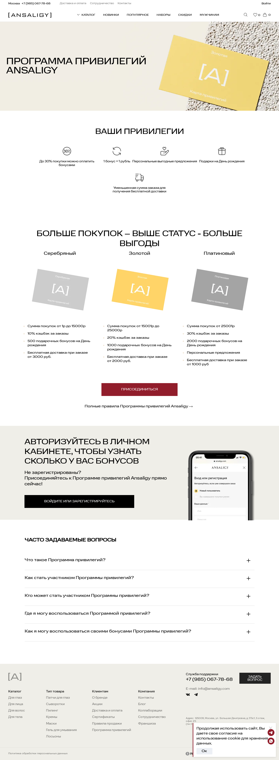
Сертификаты (103, 717)
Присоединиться (139, 389)
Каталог (14, 691)
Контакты (146, 697)
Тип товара (55, 691)
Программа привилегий (111, 730)
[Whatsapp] (271, 741)
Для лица (15, 704)
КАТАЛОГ (85, 15)
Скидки (185, 15)
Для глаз (15, 697)
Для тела (15, 717)
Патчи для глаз (58, 697)
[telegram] (196, 695)
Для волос (16, 710)
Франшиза (147, 723)
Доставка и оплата (107, 710)
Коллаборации (150, 710)
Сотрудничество (152, 717)
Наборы (163, 15)
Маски (51, 723)
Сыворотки (55, 704)
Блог (142, 704)
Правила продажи (107, 723)
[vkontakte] (188, 695)
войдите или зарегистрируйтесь (79, 501)
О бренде (99, 697)
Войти (266, 3)
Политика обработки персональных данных (38, 753)
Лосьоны (53, 736)
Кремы (51, 717)
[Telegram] (271, 732)
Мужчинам (209, 15)
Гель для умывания (61, 730)
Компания (146, 691)
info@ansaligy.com (214, 689)
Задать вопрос (254, 678)
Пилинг (52, 710)
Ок (204, 751)
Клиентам (100, 691)
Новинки (111, 15)
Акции (97, 704)
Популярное (138, 15)
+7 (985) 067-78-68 (209, 679)
